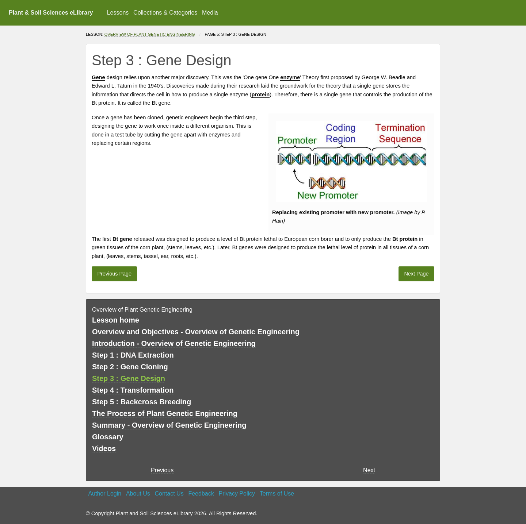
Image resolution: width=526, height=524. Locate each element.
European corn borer (308, 239)
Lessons (118, 12)
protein (254, 239)
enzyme (238, 94)
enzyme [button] (290, 77)
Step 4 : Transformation (133, 390)
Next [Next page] (369, 470)
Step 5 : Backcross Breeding (141, 402)
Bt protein (103, 103)
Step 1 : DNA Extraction (133, 355)
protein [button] (260, 94)
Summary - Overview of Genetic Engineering (169, 425)
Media (210, 12)
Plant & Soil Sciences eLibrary (51, 12)
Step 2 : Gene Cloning (130, 367)
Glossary (107, 437)
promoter (332, 212)
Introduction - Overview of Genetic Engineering (174, 343)
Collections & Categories (165, 12)
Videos (104, 448)
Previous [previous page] (162, 470)
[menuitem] (117, 13)
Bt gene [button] (122, 239)
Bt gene (161, 103)
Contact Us (169, 493)
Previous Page (114, 274)
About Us (138, 493)
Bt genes (243, 247)
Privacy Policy (236, 493)
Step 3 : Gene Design (128, 378)
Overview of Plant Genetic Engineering (149, 34)
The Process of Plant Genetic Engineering (164, 413)
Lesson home (115, 320)
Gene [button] (98, 77)
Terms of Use (277, 493)
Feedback (201, 493)
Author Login (104, 493)
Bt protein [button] (405, 239)
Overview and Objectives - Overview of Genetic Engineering (196, 332)
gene (261, 77)
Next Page (416, 274)
